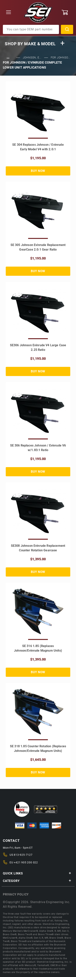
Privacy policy (16, 894)
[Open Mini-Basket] (67, 12)
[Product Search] (31, 29)
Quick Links (37, 873)
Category (37, 881)
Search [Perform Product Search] (67, 29)
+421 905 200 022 (26, 862)
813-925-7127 (23, 854)
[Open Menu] (9, 12)
